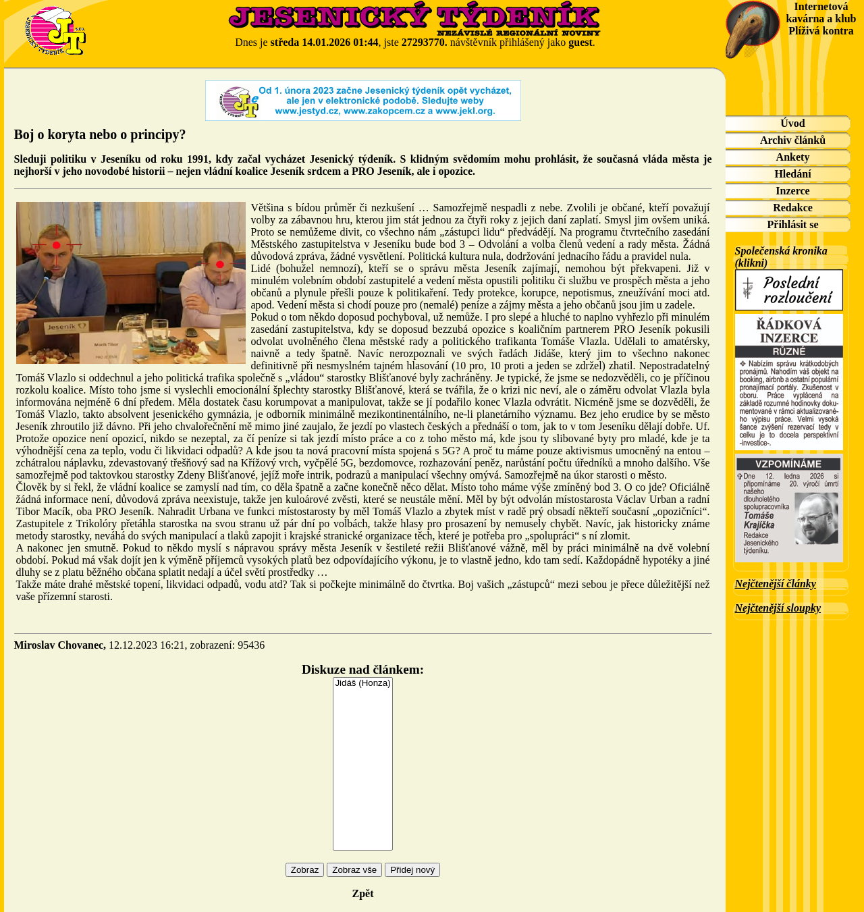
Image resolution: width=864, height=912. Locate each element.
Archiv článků (793, 140)
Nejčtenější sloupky (778, 608)
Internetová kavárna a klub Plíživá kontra (821, 18)
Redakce (793, 207)
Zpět (363, 893)
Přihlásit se (793, 224)
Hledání (792, 174)
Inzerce (792, 190)
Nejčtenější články (775, 583)
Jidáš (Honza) (362, 683)
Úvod (792, 123)
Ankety (793, 157)
